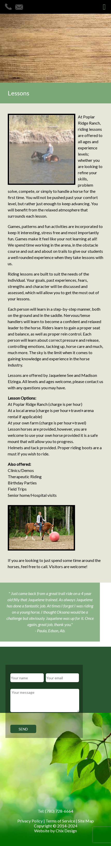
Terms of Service (60, 820)
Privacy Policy (30, 820)
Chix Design (66, 830)
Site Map (86, 820)
